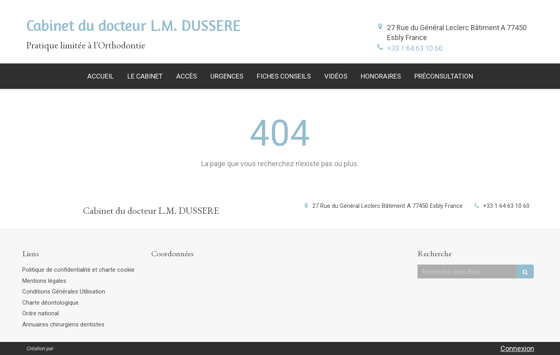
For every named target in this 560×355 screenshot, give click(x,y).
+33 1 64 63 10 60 (415, 48)
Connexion (517, 348)
